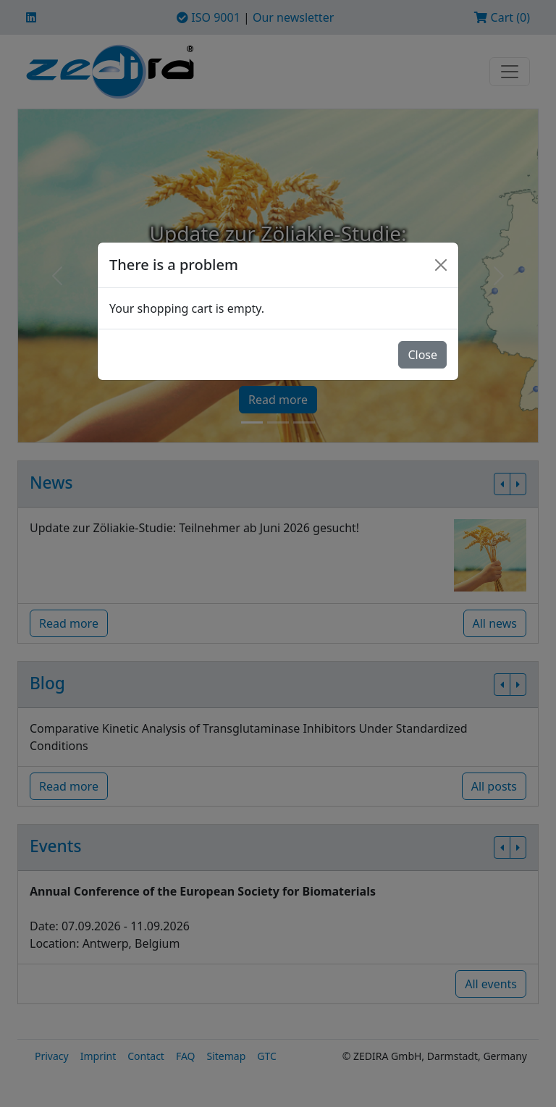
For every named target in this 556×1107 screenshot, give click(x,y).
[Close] (440, 265)
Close (422, 355)
